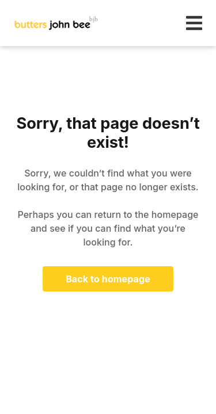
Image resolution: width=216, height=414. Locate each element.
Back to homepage (108, 279)
